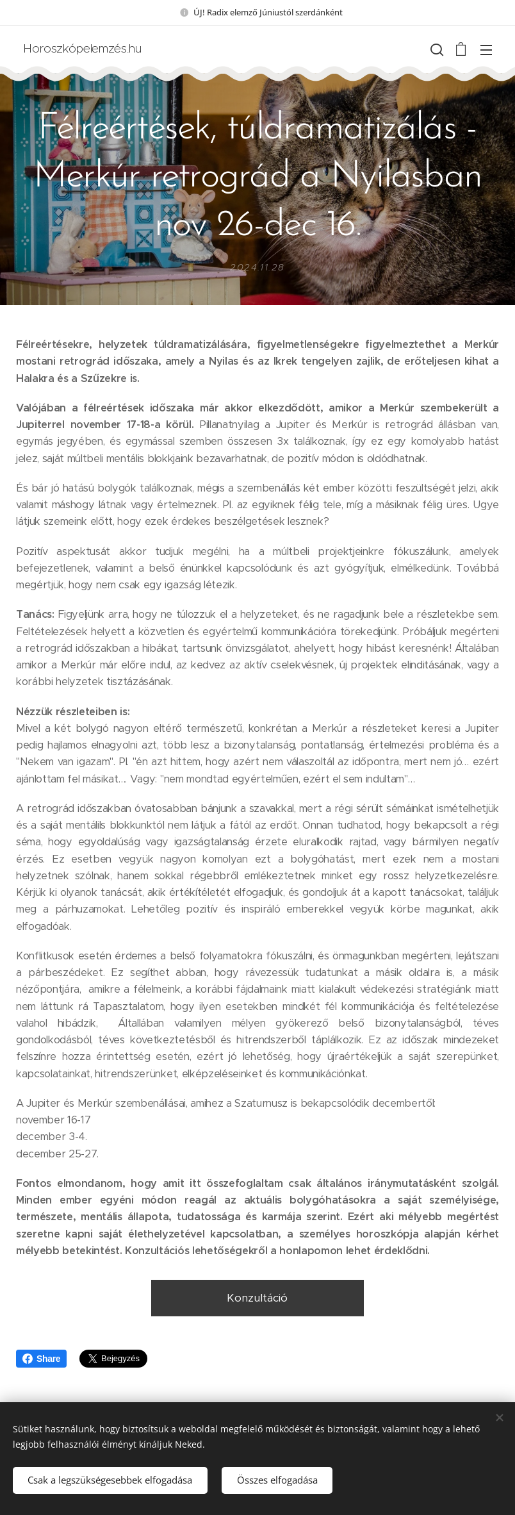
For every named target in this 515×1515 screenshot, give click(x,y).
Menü (486, 50)
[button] (435, 49)
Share (41, 1359)
